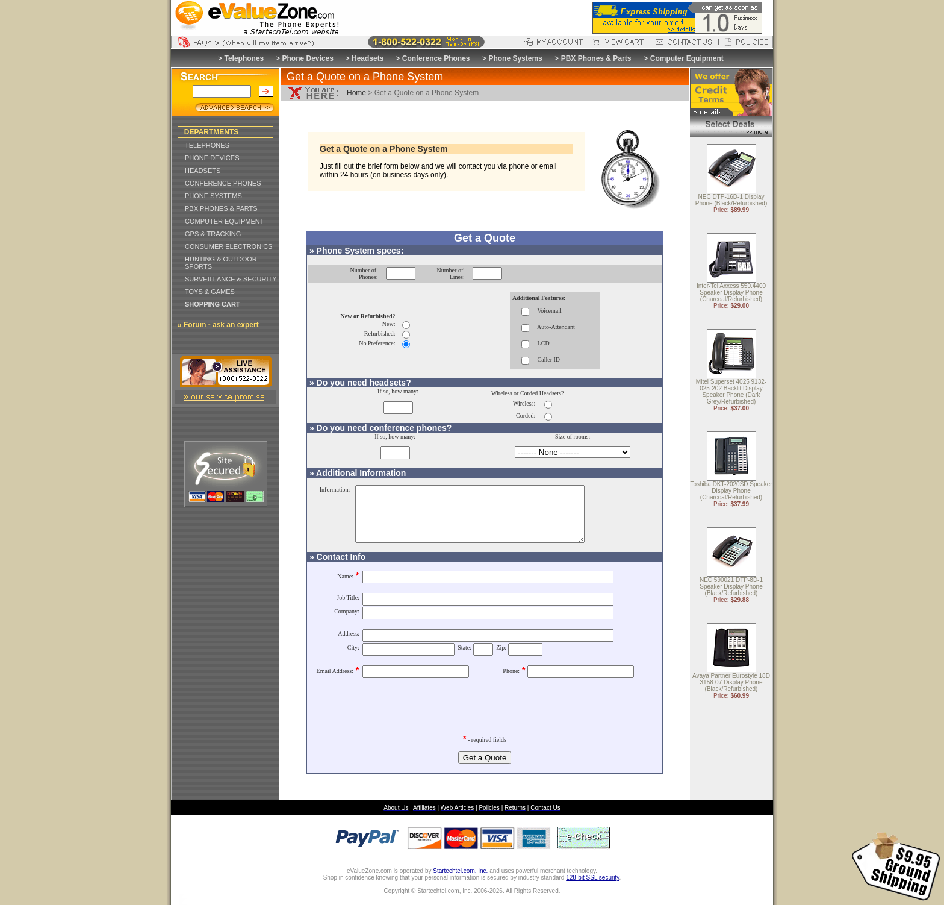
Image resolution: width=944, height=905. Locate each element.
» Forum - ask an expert (218, 325)
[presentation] (484, 713)
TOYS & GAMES (210, 291)
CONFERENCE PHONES (223, 183)
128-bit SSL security (592, 888)
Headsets (368, 58)
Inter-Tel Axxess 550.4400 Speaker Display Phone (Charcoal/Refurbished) (731, 293)
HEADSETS (202, 170)
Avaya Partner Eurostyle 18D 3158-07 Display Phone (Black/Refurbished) (731, 683)
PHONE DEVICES (212, 157)
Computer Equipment (687, 58)
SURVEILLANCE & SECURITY (231, 279)
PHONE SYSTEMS (213, 195)
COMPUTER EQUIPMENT (224, 221)
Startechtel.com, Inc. (460, 881)
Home (356, 93)
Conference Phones (436, 58)
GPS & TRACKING (213, 233)
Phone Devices (308, 58)
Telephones (244, 58)
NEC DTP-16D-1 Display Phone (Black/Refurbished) (731, 200)
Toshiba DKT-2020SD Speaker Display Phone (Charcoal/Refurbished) (731, 491)
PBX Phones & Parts (596, 58)
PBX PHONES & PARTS (221, 208)
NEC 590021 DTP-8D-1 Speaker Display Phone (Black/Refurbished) (731, 587)
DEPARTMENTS (211, 132)
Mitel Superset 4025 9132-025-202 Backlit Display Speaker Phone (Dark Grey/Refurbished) (731, 392)
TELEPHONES (207, 145)
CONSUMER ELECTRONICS (228, 246)
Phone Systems (515, 58)
